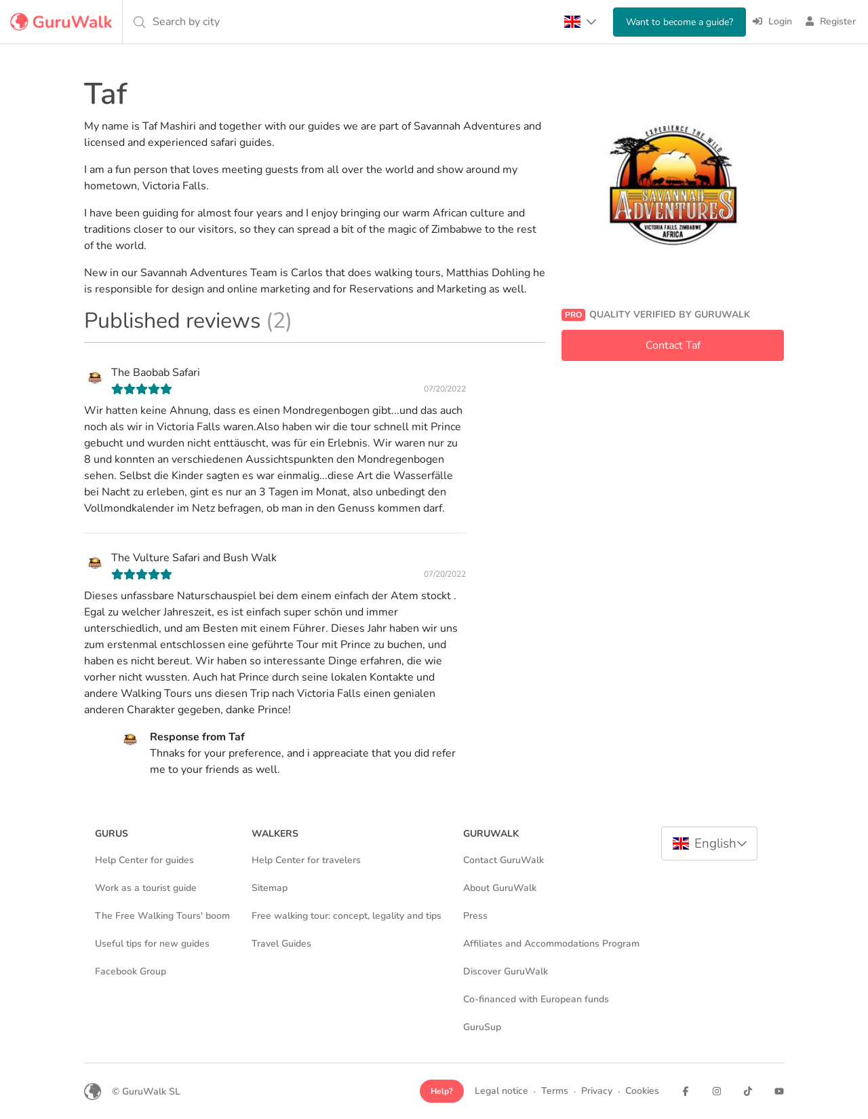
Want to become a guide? (679, 22)
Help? (442, 1091)
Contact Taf (673, 345)
